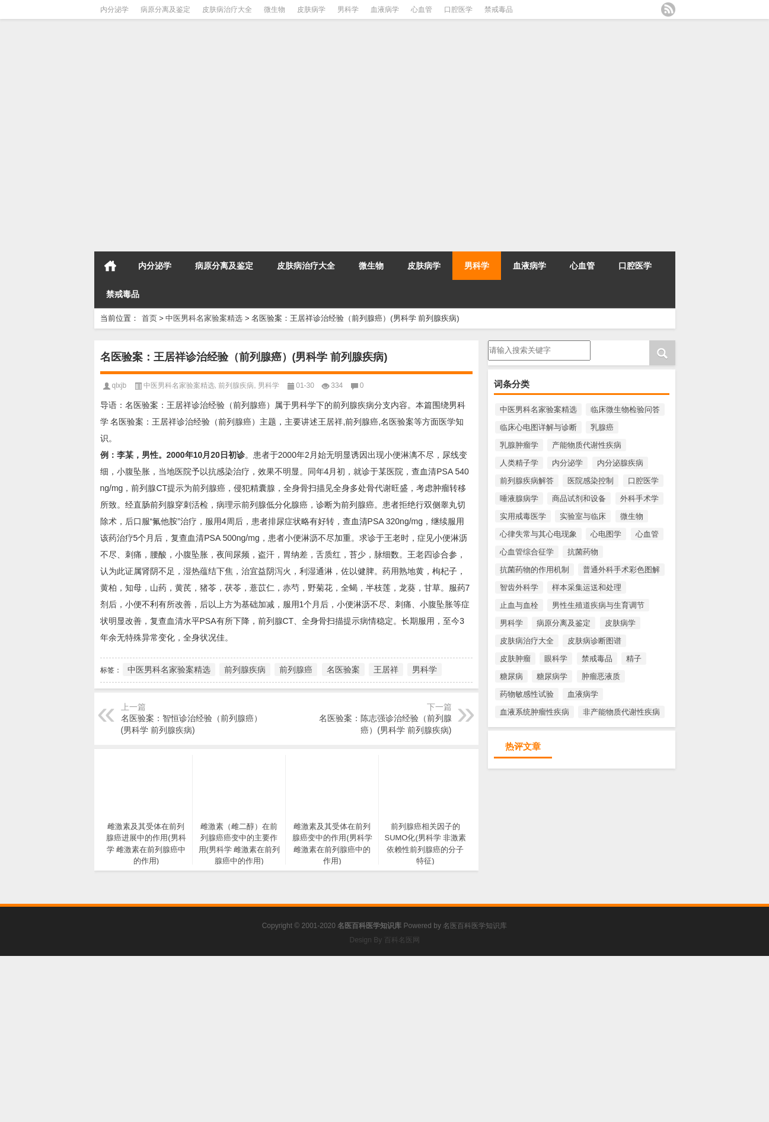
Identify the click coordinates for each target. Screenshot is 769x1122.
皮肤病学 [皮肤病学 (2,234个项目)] (620, 623)
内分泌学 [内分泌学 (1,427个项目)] (567, 462)
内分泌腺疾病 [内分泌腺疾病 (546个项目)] (620, 462)
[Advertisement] (355, 165)
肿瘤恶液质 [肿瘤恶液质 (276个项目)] (601, 676)
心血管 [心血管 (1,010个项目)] (647, 534)
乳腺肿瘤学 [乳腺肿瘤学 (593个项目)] (519, 445)
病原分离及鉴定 (165, 9)
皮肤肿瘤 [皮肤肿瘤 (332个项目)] (515, 658)
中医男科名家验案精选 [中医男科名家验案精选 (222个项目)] (538, 409)
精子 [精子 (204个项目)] (634, 658)
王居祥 (386, 669)
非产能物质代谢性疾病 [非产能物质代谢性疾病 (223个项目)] (621, 711)
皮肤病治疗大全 (227, 9)
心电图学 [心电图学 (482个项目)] (606, 534)
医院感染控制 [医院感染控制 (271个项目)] (590, 480)
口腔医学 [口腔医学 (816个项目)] (643, 480)
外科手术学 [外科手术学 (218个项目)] (639, 498)
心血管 (421, 9)
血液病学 (385, 9)
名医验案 (343, 669)
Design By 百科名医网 (384, 940)
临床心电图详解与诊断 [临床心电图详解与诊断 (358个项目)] (538, 427)
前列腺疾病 (236, 385)
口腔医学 (458, 9)
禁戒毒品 (498, 9)
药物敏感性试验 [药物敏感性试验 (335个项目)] (527, 694)
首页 (110, 265)
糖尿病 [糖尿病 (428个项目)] (511, 676)
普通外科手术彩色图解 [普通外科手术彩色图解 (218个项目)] (621, 569)
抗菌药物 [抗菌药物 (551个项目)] (582, 551)
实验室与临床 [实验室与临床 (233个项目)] (583, 516)
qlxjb (119, 385)
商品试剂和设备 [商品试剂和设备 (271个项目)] (579, 498)
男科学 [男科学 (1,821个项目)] (511, 623)
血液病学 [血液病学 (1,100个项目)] (582, 694)
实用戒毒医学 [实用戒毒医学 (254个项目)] (523, 516)
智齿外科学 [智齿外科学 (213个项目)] (519, 587)
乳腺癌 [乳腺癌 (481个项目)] (602, 427)
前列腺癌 (295, 669)
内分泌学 (114, 9)
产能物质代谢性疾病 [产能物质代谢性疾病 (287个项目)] (586, 445)
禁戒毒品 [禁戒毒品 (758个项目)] (597, 658)
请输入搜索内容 (539, 350)
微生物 (274, 9)
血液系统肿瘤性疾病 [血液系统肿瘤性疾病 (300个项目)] (534, 711)
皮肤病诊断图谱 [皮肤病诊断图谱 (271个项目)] (594, 640)
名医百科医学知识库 (475, 926)
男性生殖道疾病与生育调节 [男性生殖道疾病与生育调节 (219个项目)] (598, 605)
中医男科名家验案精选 (203, 318)
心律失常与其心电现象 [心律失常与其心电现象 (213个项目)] (538, 534)
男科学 (348, 9)
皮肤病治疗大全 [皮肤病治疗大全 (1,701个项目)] (527, 640)
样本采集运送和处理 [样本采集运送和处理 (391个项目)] (586, 587)
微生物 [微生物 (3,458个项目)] (631, 516)
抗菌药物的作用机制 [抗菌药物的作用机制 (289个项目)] (534, 569)
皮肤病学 (311, 9)
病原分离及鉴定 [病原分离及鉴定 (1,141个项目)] (564, 623)
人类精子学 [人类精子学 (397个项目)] (519, 462)
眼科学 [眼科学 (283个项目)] (555, 658)
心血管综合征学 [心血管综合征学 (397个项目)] (527, 551)
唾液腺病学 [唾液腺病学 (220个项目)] (519, 498)
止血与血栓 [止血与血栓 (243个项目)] (519, 605)
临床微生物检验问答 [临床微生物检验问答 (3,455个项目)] (625, 409)
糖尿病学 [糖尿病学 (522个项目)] (552, 676)
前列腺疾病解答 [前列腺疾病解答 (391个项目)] (527, 480)
